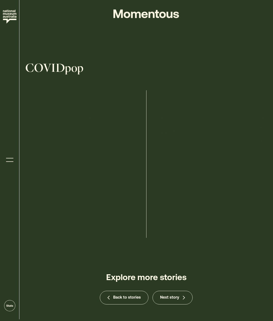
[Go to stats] (9, 305)
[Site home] (10, 16)
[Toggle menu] (10, 160)
